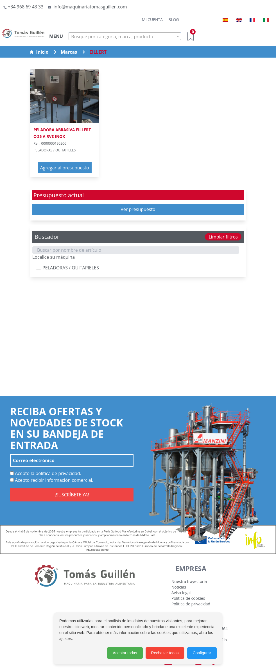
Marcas (69, 52)
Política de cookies (188, 598)
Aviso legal (181, 592)
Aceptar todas (125, 653)
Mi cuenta (152, 19)
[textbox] (125, 36)
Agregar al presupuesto (64, 168)
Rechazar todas (165, 653)
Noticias (178, 587)
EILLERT (98, 52)
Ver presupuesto (138, 209)
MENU (56, 36)
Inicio (39, 52)
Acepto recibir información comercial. (51, 480)
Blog (173, 19)
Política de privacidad (190, 604)
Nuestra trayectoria (189, 581)
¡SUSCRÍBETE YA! (72, 495)
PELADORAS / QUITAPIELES (67, 267)
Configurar (202, 653)
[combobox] (125, 36)
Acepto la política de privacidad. (45, 473)
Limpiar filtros (223, 237)
